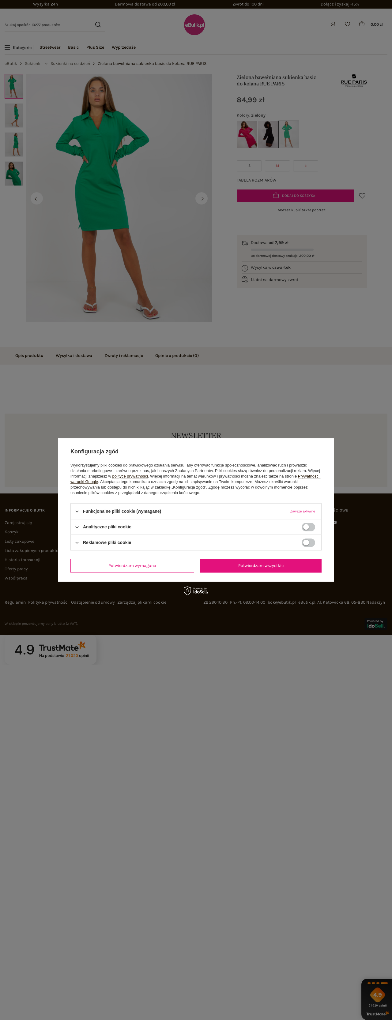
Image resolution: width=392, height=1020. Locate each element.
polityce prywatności (130, 476)
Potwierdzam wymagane (132, 565)
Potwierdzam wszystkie (261, 565)
